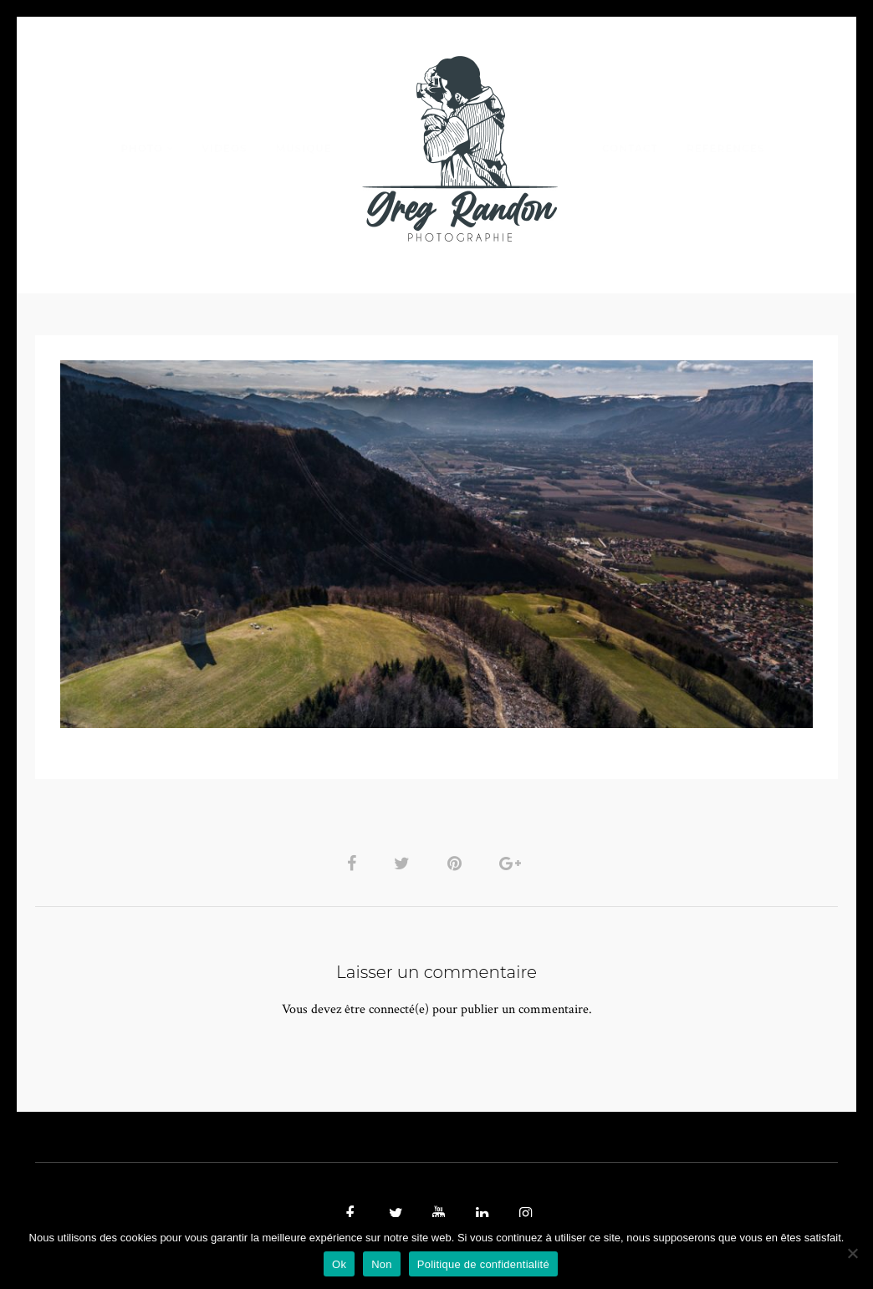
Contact (630, 148)
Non (381, 1264)
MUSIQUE (304, 148)
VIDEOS (224, 148)
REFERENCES (726, 148)
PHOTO (141, 148)
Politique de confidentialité (483, 1264)
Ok (339, 1264)
